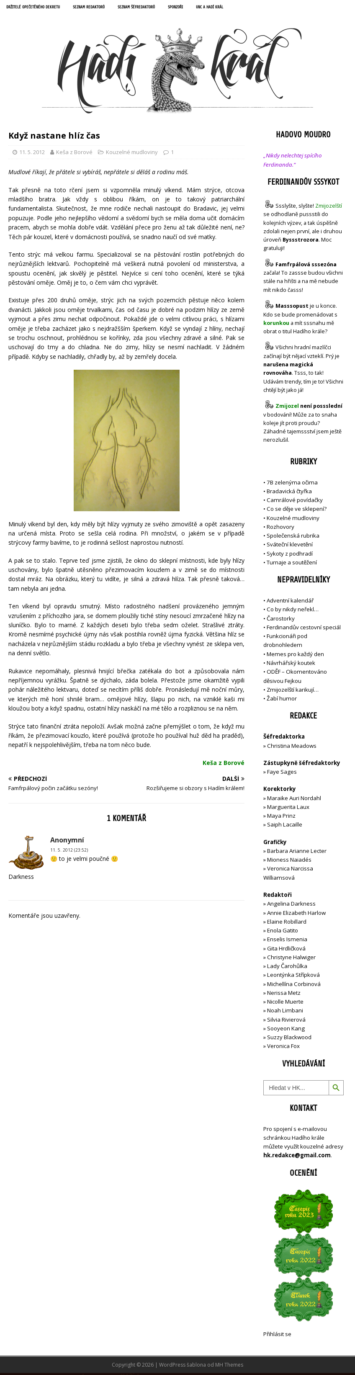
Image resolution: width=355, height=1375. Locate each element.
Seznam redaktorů (107, 8)
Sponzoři (210, 8)
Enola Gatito (282, 932)
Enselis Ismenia (287, 941)
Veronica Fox (283, 1048)
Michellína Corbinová (294, 985)
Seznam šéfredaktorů (163, 8)
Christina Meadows (291, 747)
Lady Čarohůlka (287, 968)
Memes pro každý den (295, 655)
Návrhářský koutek (291, 665)
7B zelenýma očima (292, 484)
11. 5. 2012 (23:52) (69, 852)
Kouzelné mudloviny (132, 154)
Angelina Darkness (291, 905)
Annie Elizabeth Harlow (296, 914)
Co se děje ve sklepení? (297, 511)
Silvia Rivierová (286, 1021)
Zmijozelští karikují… (293, 691)
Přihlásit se (277, 1335)
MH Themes (229, 1366)
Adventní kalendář (290, 602)
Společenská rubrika (293, 537)
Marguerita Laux (288, 809)
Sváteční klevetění (290, 546)
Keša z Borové (74, 154)
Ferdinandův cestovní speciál (304, 629)
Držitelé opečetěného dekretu (40, 8)
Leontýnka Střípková (293, 977)
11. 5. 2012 (32, 154)
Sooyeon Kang (286, 1030)
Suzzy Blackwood (289, 1039)
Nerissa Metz (284, 995)
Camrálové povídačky (295, 502)
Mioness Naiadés (289, 861)
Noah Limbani (285, 1012)
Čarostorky (281, 620)
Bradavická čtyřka (289, 493)
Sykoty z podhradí (290, 555)
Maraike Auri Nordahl (294, 799)
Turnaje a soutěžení (292, 564)
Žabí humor (282, 700)
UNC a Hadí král (250, 8)
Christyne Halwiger (291, 959)
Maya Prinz (281, 817)
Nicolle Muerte (285, 1003)
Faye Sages (282, 774)
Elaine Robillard (286, 923)
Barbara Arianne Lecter (297, 853)
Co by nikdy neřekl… (293, 611)
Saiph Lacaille (284, 826)
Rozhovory (280, 529)
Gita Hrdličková (286, 950)
